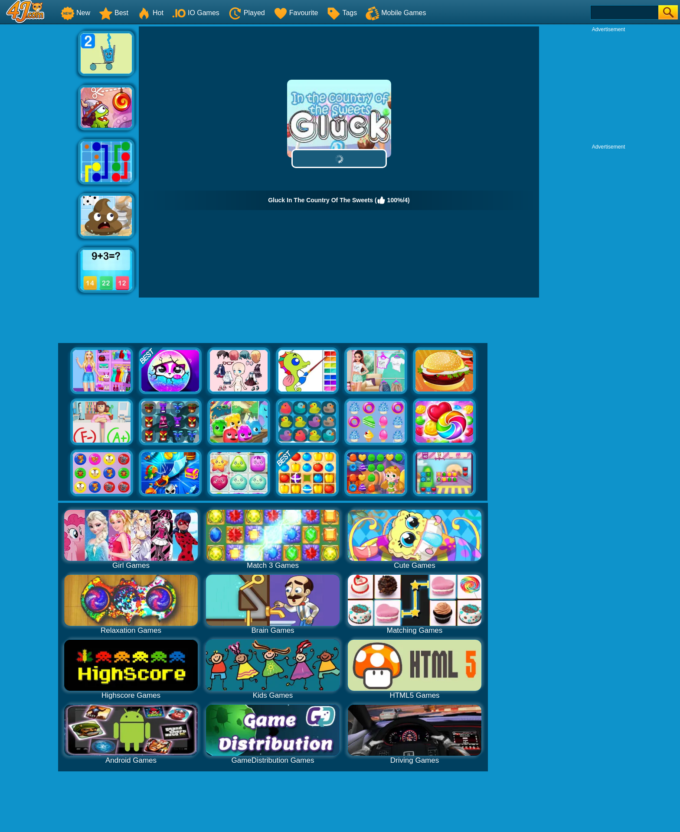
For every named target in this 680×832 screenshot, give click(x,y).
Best (113, 12)
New (75, 12)
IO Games (195, 12)
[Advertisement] (39, 156)
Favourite (296, 12)
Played (246, 12)
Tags (342, 12)
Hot (150, 12)
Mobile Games (396, 12)
